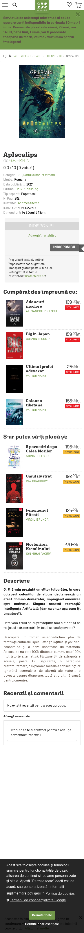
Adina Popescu (37, 456)
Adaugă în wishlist (41, 235)
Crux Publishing (27, 189)
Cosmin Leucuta (38, 339)
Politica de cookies (60, 893)
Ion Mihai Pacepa (38, 553)
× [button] (77, 14)
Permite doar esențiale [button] (42, 924)
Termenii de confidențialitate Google (38, 900)
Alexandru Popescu (41, 311)
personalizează (35, 887)
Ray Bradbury (37, 481)
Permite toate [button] (42, 915)
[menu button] (5, 5)
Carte (38, 56)
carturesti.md (22, 56)
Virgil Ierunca (37, 519)
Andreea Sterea (28, 203)
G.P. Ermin (19, 160)
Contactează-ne (35, 276)
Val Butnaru (36, 376)
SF (60, 56)
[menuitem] (69, 5)
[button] (22, 5)
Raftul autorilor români (39, 175)
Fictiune (51, 56)
